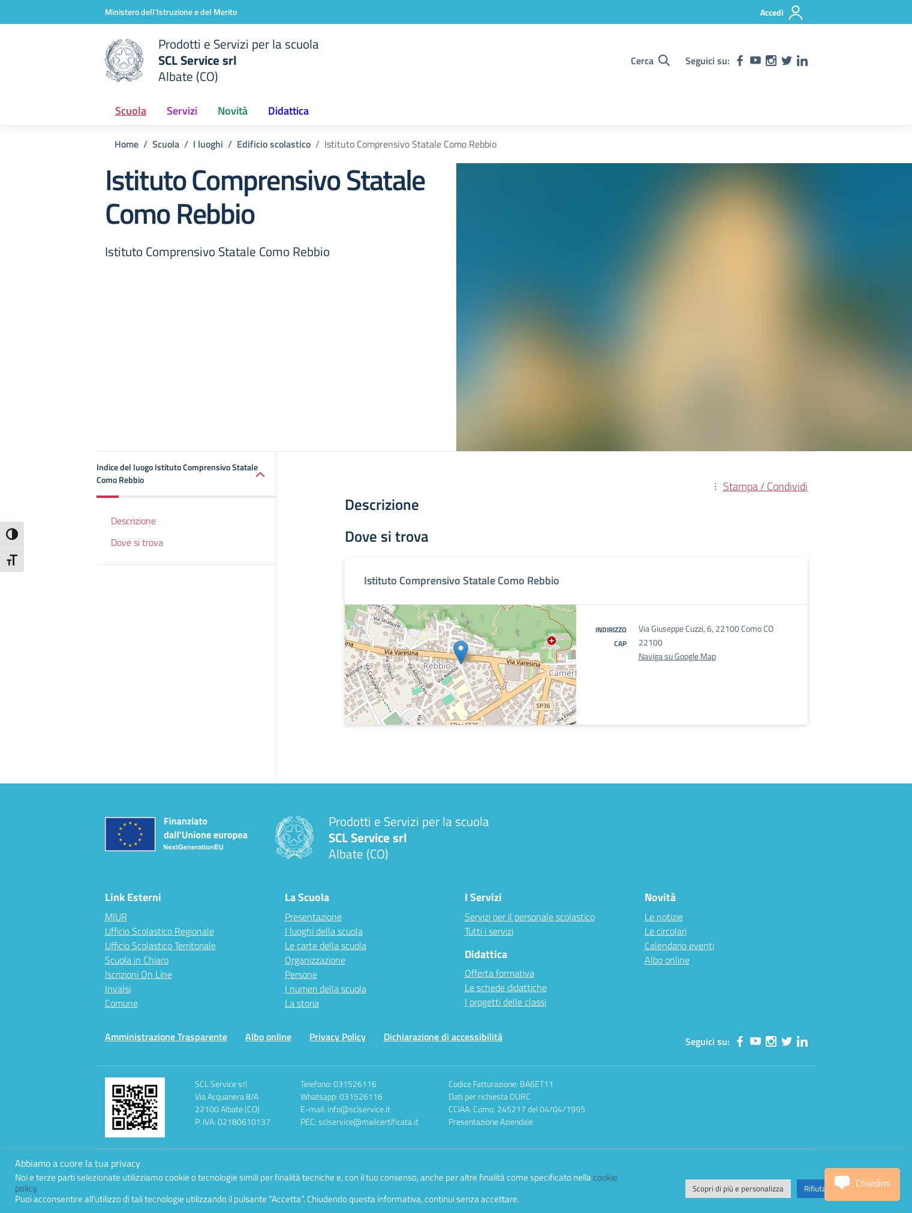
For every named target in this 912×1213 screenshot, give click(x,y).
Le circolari (666, 931)
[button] (186, 474)
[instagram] (771, 60)
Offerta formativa (499, 973)
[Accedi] (782, 12)
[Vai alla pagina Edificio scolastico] (274, 144)
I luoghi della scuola (324, 931)
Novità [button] (233, 111)
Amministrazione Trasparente (166, 1036)
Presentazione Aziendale (491, 1121)
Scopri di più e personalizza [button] (738, 1188)
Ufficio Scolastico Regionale (159, 931)
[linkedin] (802, 60)
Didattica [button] (288, 111)
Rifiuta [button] (815, 1188)
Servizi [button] (182, 111)
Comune (121, 1003)
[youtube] (755, 60)
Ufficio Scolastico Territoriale (160, 945)
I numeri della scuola (325, 988)
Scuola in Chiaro (136, 960)
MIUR (116, 916)
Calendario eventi (679, 945)
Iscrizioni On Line (138, 974)
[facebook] (740, 60)
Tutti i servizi (489, 931)
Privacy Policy (337, 1036)
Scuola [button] (130, 111)
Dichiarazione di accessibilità (443, 1036)
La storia (302, 1003)
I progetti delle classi (505, 1002)
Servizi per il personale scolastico (530, 916)
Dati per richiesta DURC (490, 1096)
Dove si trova (137, 542)
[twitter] (786, 60)
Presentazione (313, 916)
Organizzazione (315, 960)
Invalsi (118, 988)
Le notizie (664, 916)
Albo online (667, 960)
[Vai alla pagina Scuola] (165, 144)
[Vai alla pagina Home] (127, 144)
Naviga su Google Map (677, 656)
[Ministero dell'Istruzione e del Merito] (171, 11)
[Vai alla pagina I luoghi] (208, 144)
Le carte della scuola (325, 945)
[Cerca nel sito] (650, 60)
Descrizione (133, 521)
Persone (301, 974)
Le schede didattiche (506, 987)
